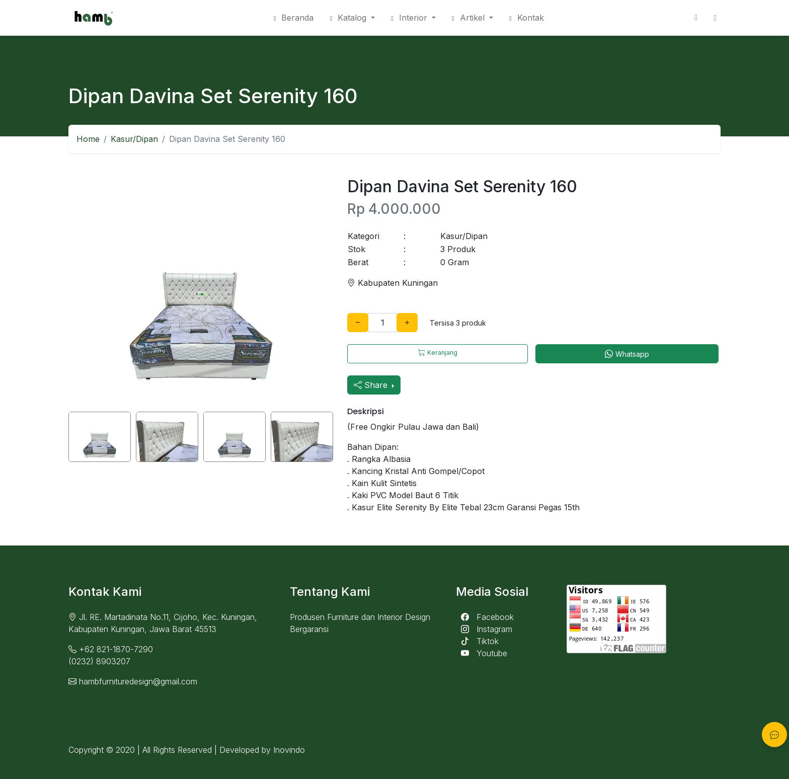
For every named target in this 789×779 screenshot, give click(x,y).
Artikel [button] (469, 18)
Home (88, 139)
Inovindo (289, 750)
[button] (413, 18)
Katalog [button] (349, 18)
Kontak (526, 18)
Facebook (485, 617)
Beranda (294, 18)
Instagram (484, 629)
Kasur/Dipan (134, 139)
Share (372, 385)
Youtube (481, 653)
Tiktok (477, 641)
